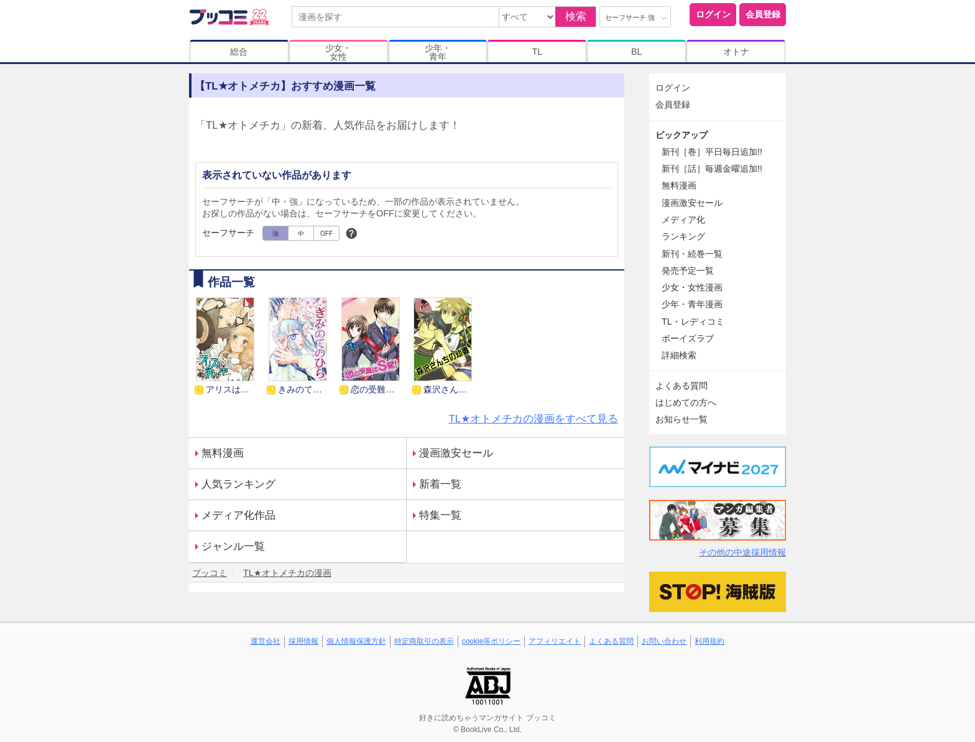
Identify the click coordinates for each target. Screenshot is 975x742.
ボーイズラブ (688, 338)
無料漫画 (222, 453)
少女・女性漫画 (692, 287)
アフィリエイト (555, 641)
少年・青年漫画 (692, 304)
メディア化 (683, 220)
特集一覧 (440, 515)
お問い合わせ (664, 641)
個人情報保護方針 (356, 641)
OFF (326, 233)
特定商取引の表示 (424, 641)
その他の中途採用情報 (742, 552)
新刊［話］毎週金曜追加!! (712, 169)
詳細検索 (679, 355)
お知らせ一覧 (681, 419)
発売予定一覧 (688, 271)
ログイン (713, 14)
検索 (575, 16)
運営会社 (265, 641)
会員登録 (763, 14)
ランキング (683, 236)
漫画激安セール (456, 453)
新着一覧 (440, 484)
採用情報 (303, 641)
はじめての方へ (685, 402)
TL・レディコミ (693, 322)
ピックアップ (681, 135)
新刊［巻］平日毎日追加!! (712, 152)
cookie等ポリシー (491, 641)
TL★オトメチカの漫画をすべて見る (533, 419)
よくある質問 (681, 386)
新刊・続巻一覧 (692, 254)
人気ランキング (238, 484)
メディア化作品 (238, 515)
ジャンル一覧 (233, 546)
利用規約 (709, 641)
